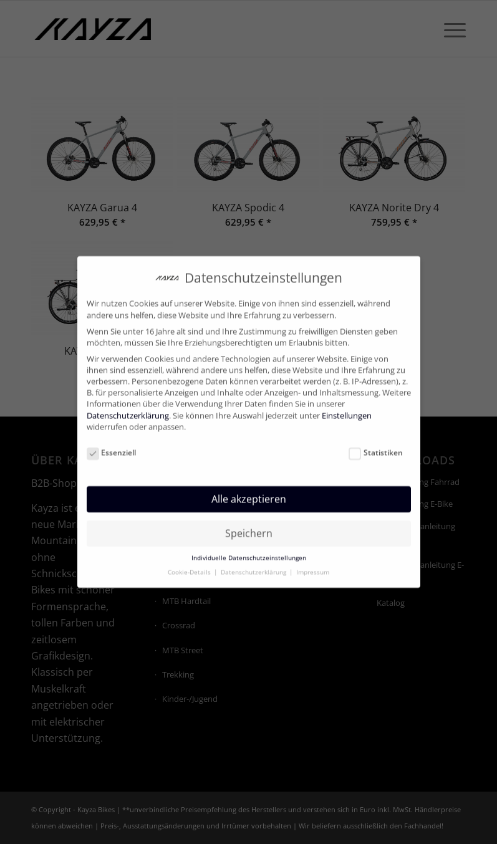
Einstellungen (347, 405)
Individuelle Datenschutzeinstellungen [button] (248, 549)
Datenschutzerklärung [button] (254, 563)
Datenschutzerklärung (128, 405)
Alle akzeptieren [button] (248, 490)
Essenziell (112, 443)
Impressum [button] (312, 563)
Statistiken (376, 443)
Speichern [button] (249, 523)
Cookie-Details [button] (190, 563)
